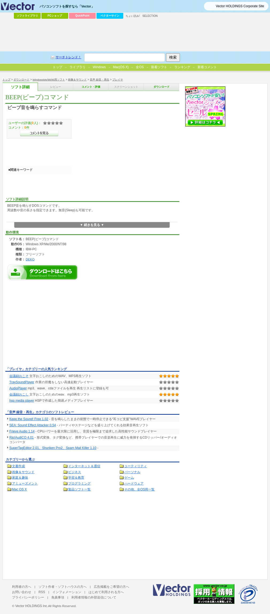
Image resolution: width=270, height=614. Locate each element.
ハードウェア (134, 483)
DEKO (30, 259)
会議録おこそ (19, 376)
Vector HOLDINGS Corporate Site (240, 6)
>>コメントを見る (39, 133)
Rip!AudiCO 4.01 (21, 437)
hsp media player (21, 400)
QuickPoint (82, 15)
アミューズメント (25, 483)
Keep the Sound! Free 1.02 (28, 419)
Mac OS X (19, 489)
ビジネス (74, 472)
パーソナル (132, 472)
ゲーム (129, 477)
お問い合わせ (21, 592)
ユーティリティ (135, 466)
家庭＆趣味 (20, 477)
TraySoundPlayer (21, 382)
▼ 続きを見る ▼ (92, 225)
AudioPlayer (18, 388)
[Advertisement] (50, 325)
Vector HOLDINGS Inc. (31, 606)
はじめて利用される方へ (106, 592)
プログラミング (79, 483)
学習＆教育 (76, 477)
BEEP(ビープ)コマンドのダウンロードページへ (42, 272)
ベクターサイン (110, 15)
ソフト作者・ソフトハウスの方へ (62, 587)
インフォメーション (66, 592)
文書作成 (18, 466)
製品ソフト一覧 (79, 489)
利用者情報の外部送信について (93, 597)
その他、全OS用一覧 (139, 489)
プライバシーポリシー (28, 597)
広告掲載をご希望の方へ (111, 587)
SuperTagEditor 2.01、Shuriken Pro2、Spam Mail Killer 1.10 (53, 448)
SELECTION (150, 15)
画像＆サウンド (23, 472)
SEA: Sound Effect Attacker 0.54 (32, 425)
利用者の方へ (21, 587)
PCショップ (55, 15)
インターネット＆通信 (84, 466)
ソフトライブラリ (27, 15)
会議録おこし (19, 394)
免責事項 (57, 597)
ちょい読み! (133, 15)
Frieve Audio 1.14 (21, 431)
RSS (41, 592)
